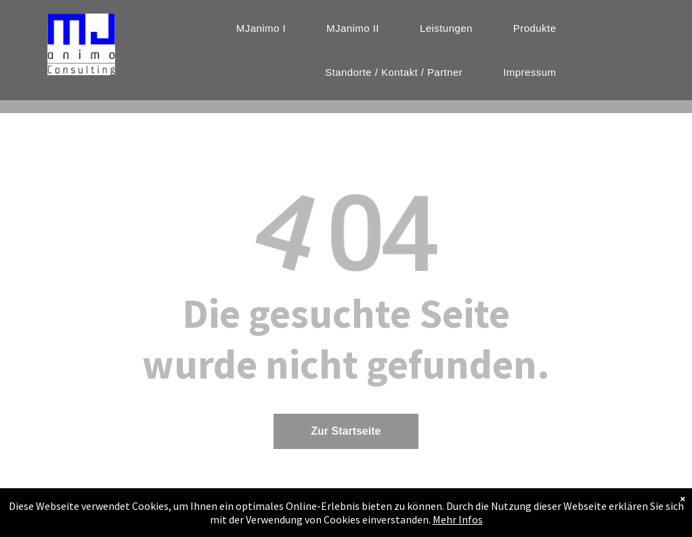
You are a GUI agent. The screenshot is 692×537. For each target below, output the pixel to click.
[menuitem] (261, 28)
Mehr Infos (458, 527)
